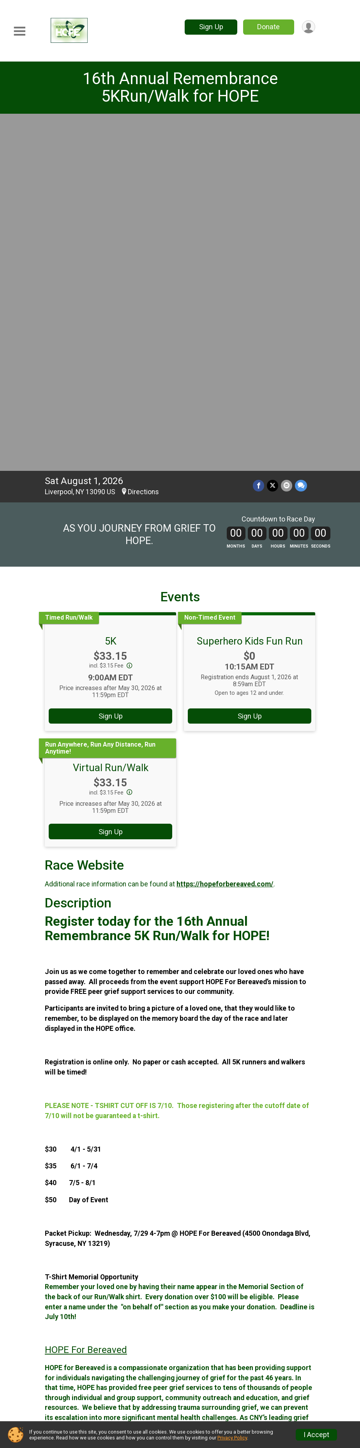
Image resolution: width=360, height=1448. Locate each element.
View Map (180, 1364)
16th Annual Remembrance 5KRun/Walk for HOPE (180, 87)
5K (110, 290)
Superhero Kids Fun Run (250, 290)
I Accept (316, 1435)
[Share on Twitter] (273, 135)
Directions (143, 141)
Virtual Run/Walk (110, 417)
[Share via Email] (287, 135)
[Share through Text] (301, 135)
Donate (267, 27)
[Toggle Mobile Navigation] (19, 31)
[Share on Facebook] (259, 135)
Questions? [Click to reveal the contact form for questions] (76, 1303)
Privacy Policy (232, 1438)
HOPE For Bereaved (86, 999)
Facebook (181, 1420)
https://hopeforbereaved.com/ (225, 533)
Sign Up (210, 27)
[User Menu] (308, 27)
